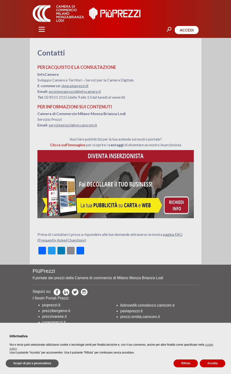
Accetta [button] (212, 363)
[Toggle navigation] (42, 29)
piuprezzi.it (51, 305)
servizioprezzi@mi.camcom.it (73, 125)
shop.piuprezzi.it (75, 85)
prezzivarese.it (54, 316)
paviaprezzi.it (131, 311)
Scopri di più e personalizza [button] (32, 363)
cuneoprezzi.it (54, 322)
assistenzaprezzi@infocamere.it (75, 91)
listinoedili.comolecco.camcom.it (147, 305)
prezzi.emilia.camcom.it (140, 317)
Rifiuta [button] (185, 363)
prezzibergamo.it (56, 311)
